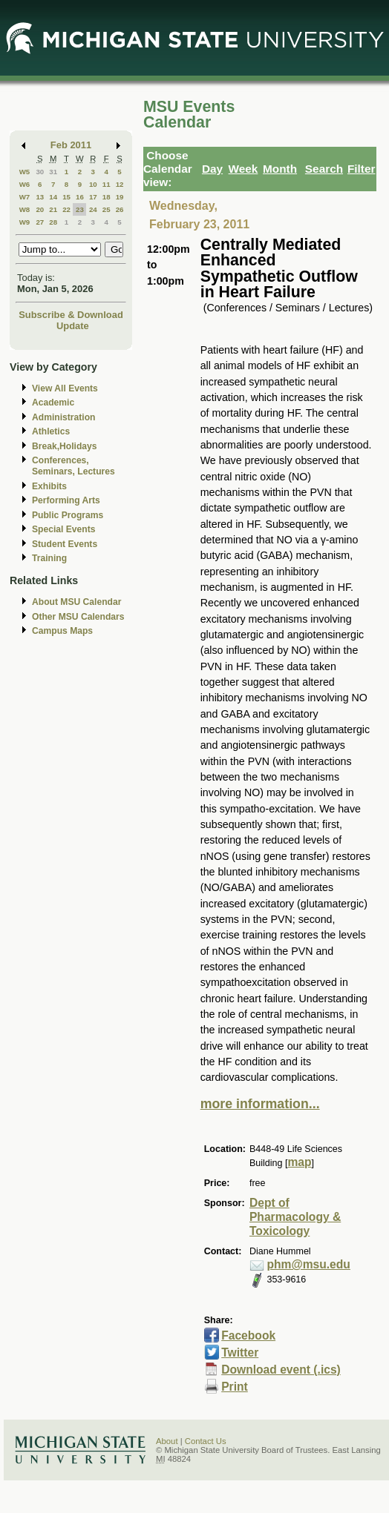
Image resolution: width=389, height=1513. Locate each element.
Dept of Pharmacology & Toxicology (295, 1216)
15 (66, 197)
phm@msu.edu (308, 1264)
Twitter (239, 1352)
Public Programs (67, 515)
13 (40, 197)
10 (93, 184)
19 (120, 197)
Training (49, 558)
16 (80, 197)
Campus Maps (62, 631)
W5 (24, 172)
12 (120, 184)
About (167, 1441)
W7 (24, 197)
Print (234, 1386)
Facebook (248, 1335)
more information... (260, 1103)
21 (53, 209)
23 (80, 209)
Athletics (51, 431)
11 (106, 184)
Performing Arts (66, 500)
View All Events (65, 388)
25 (106, 209)
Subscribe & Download (71, 314)
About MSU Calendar (76, 602)
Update (72, 325)
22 (66, 209)
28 (53, 222)
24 (93, 209)
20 (40, 209)
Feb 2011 (70, 144)
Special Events (63, 529)
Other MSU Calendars (78, 617)
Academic (53, 402)
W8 (24, 209)
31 (53, 172)
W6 (24, 184)
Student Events (64, 544)
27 (40, 222)
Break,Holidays (64, 446)
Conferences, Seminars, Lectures (73, 466)
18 (106, 197)
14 (53, 197)
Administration (63, 417)
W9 (24, 222)
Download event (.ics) (281, 1369)
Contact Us (205, 1441)
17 (93, 197)
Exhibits (49, 486)
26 (120, 209)
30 (40, 172)
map (299, 1162)
